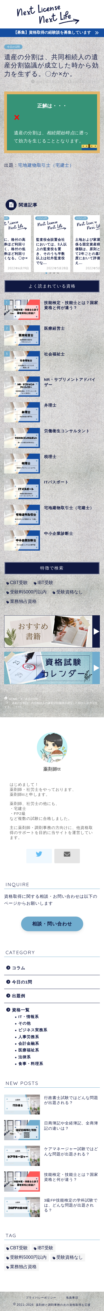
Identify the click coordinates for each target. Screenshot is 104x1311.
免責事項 (72, 1297)
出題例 (18, 995)
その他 (24, 1023)
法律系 (24, 1057)
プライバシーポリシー (41, 1297)
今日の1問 (13, 46)
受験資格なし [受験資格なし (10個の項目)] (69, 592)
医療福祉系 (28, 1050)
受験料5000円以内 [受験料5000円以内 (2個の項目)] (28, 592)
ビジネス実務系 (32, 1030)
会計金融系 (28, 1044)
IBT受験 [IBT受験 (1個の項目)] (45, 582)
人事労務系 (28, 1037)
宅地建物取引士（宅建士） (46, 165)
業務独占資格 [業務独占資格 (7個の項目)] (23, 601)
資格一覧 (21, 1010)
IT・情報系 (28, 1017)
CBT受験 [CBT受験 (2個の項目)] (19, 582)
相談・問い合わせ (52, 924)
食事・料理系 (30, 1064)
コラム (18, 967)
